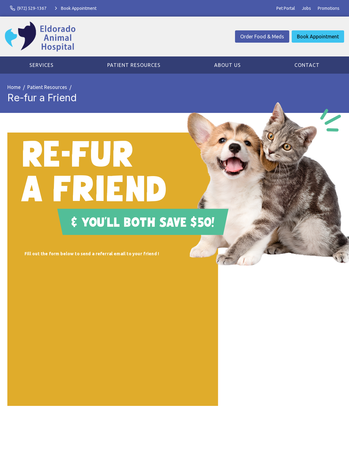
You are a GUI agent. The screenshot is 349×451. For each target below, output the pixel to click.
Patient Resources (134, 65)
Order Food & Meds (262, 36)
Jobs (306, 8)
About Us (227, 65)
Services (41, 65)
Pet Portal (285, 8)
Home (14, 87)
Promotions (329, 8)
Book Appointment (318, 36)
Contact (307, 65)
